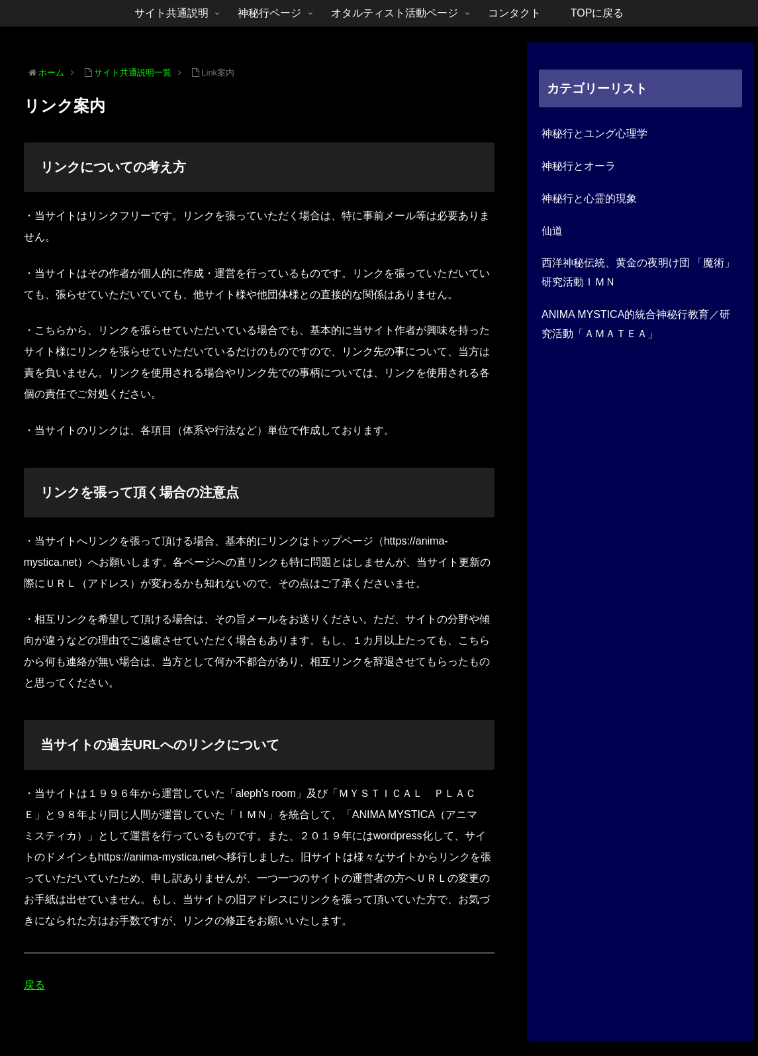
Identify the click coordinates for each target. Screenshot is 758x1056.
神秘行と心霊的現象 (589, 198)
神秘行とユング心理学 (594, 133)
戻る (34, 984)
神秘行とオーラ (579, 166)
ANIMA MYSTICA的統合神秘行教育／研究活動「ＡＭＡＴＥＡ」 (636, 324)
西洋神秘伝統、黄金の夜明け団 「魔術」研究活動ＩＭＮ (638, 272)
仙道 (552, 231)
